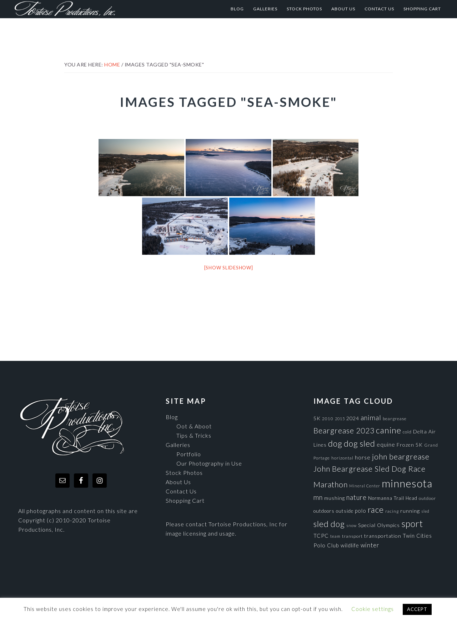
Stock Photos (184, 472)
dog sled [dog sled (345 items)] (359, 443)
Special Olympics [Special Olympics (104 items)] (379, 525)
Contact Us (181, 491)
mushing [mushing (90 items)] (334, 498)
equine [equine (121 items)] (386, 444)
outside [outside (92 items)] (344, 511)
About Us (178, 481)
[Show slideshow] (228, 267)
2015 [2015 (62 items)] (340, 418)
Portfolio (188, 454)
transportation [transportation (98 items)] (382, 536)
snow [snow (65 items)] (351, 525)
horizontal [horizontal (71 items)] (342, 457)
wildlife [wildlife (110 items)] (350, 545)
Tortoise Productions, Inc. (83, 9)
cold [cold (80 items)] (407, 431)
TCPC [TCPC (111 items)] (321, 535)
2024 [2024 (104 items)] (352, 418)
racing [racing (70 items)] (392, 511)
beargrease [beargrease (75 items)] (395, 418)
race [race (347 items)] (376, 510)
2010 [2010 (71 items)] (327, 418)
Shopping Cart (185, 500)
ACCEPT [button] (417, 609)
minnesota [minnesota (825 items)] (407, 483)
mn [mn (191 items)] (318, 497)
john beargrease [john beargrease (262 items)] (401, 456)
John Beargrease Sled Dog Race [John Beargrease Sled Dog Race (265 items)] (369, 468)
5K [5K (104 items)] (317, 418)
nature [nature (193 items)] (356, 497)
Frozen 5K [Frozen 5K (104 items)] (410, 445)
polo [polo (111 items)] (360, 510)
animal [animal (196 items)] (371, 417)
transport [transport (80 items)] (352, 536)
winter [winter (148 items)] (370, 545)
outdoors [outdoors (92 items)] (324, 511)
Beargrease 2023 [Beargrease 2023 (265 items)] (344, 430)
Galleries (178, 444)
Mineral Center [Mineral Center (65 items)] (364, 485)
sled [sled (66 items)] (425, 511)
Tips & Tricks (193, 435)
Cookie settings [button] (372, 609)
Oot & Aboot (194, 426)
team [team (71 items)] (335, 535)
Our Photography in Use (209, 463)
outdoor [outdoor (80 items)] (427, 498)
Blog (172, 416)
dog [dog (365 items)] (335, 443)
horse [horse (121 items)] (363, 457)
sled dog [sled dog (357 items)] (329, 524)
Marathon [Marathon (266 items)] (330, 484)
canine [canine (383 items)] (388, 430)
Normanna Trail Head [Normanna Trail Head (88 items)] (392, 498)
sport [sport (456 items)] (412, 523)
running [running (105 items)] (410, 511)
